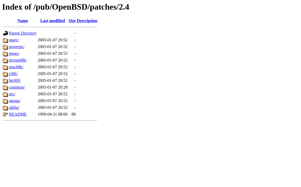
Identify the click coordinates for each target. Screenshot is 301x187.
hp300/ (14, 80)
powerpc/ (17, 46)
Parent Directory (23, 33)
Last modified (52, 20)
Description (87, 20)
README (18, 114)
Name (23, 20)
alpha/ (14, 107)
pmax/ (14, 53)
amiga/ (14, 100)
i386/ (13, 73)
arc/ (12, 94)
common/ (17, 87)
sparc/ (14, 40)
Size (72, 20)
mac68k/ (16, 67)
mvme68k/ (18, 60)
